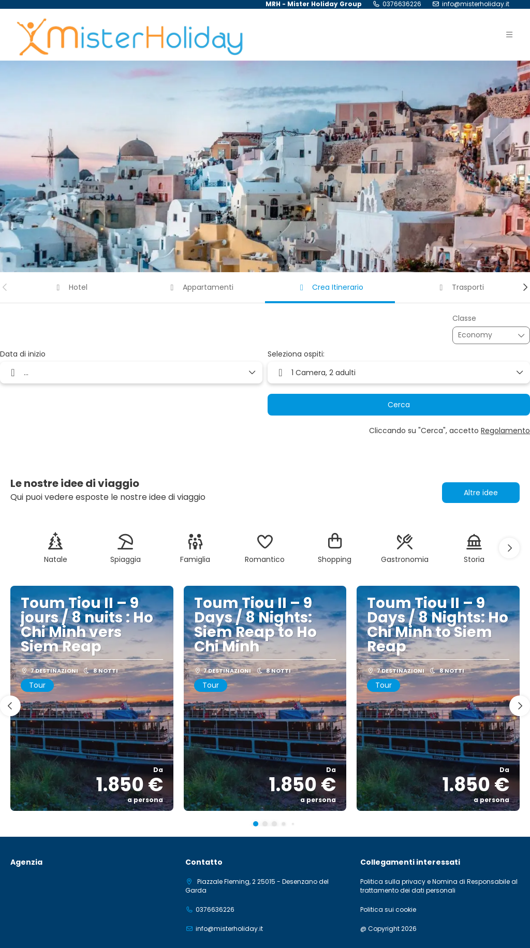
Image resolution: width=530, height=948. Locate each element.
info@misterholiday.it (475, 4)
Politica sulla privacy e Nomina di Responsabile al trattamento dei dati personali (439, 886)
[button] (5, 287)
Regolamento (505, 430)
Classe (464, 318)
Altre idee (481, 492)
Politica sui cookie (388, 910)
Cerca (399, 404)
